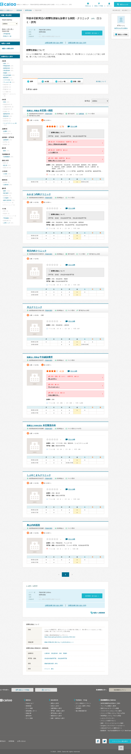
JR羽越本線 (6, 33)
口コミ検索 (29, 708)
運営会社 (3, 741)
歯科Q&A (29, 715)
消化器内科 (54, 653)
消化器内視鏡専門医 (50, 658)
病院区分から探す (56, 715)
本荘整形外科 (41, 425)
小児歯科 (6, 198)
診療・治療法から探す (58, 718)
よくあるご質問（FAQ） (83, 706)
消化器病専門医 (62, 658)
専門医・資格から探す (58, 711)
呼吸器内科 (6, 65)
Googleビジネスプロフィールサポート (113, 725)
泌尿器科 (6, 139)
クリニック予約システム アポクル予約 (113, 713)
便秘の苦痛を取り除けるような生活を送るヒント (59, 642)
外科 (4, 102)
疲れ (52, 668)
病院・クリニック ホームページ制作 (112, 723)
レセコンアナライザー (108, 718)
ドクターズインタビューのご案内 (111, 711)
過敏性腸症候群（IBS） (51, 663)
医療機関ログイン (120, 690)
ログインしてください (121, 28)
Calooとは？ (30, 703)
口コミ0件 (71, 208)
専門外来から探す (56, 713)
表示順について (101, 81)
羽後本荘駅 (48, 113)
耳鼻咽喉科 (6, 156)
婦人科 (5, 165)
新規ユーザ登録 (98, 6)
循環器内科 (6, 68)
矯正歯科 (6, 193)
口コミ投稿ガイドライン (83, 703)
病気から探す (55, 703)
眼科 (4, 150)
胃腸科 (65, 653)
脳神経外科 (6, 114)
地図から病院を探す (8, 48)
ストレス (47, 668)
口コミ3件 (73, 126)
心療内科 (47, 653)
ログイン (109, 6)
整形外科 (6, 116)
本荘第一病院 (40, 110)
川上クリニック (34, 307)
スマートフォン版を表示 (120, 741)
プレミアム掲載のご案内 (108, 706)
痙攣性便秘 (28, 10)
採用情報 (11, 741)
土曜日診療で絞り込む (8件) (54, 43)
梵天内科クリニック (36, 251)
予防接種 (6, 218)
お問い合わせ (21, 741)
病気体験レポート (31, 711)
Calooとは (88, 6)
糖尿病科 (6, 77)
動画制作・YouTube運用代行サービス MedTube (116, 730)
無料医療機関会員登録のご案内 (110, 703)
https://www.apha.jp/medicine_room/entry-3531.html (59, 637)
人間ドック (6, 223)
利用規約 (78, 708)
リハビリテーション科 (10, 123)
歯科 (4, 191)
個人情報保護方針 (81, 711)
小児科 (5, 174)
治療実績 (81, 113)
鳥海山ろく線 (7, 36)
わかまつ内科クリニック (39, 194)
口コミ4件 (73, 371)
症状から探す (55, 706)
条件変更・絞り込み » (92, 33)
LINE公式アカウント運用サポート (111, 728)
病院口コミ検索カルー (6, 10)
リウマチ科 (6, 80)
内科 (60, 653)
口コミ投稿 (29, 718)
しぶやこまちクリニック (39, 475)
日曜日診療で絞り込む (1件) (77, 43)
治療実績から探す (56, 708)
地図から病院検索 (99, 613)
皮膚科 (5, 131)
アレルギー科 (7, 82)
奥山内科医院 (33, 525)
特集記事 (28, 713)
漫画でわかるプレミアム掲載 (110, 708)
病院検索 (19, 10)
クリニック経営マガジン (108, 720)
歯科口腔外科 (7, 200)
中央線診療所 (40, 357)
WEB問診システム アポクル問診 (111, 715)
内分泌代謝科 (7, 75)
